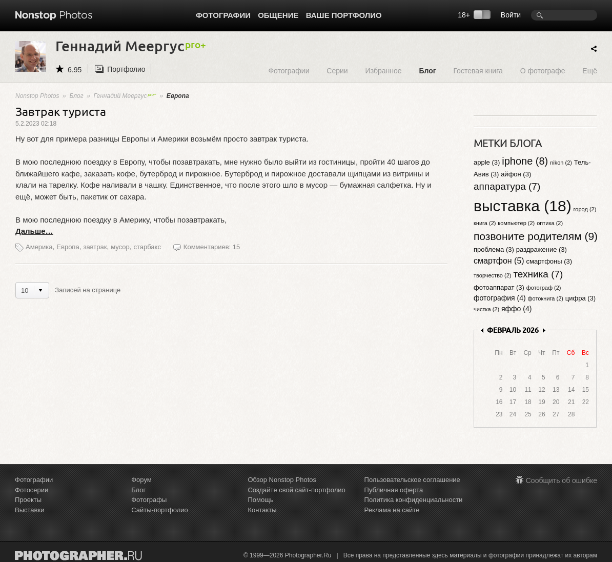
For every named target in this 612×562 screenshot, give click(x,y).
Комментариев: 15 (211, 247)
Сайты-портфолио (159, 510)
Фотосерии (31, 490)
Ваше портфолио (344, 15)
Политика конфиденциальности (413, 500)
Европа (67, 247)
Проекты (28, 500)
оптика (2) (550, 223)
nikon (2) (561, 162)
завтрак (95, 247)
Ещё (589, 70)
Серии (337, 70)
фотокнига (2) (545, 298)
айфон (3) (516, 174)
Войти (511, 15)
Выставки (29, 510)
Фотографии (223, 15)
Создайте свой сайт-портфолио (296, 490)
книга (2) (485, 223)
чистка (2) (486, 309)
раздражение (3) (541, 249)
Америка (39, 247)
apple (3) (487, 162)
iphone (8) (525, 161)
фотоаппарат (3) (499, 287)
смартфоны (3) (549, 261)
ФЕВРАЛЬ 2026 (513, 330)
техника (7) (538, 274)
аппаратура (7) (507, 186)
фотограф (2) (543, 288)
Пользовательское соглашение (412, 480)
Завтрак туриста (60, 111)
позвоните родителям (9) (536, 236)
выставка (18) (523, 205)
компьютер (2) (516, 223)
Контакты (262, 510)
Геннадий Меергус (125, 95)
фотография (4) (500, 298)
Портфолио (126, 69)
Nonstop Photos (37, 95)
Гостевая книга (477, 70)
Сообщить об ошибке (561, 480)
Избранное (383, 70)
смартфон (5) (499, 260)
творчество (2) (492, 275)
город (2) (585, 209)
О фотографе (542, 70)
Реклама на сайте (392, 510)
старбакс (146, 247)
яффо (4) (516, 309)
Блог (427, 70)
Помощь (260, 500)
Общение (278, 15)
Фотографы (149, 500)
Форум (141, 480)
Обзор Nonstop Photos (282, 480)
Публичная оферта (393, 490)
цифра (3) (580, 298)
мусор (120, 247)
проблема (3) (494, 249)
